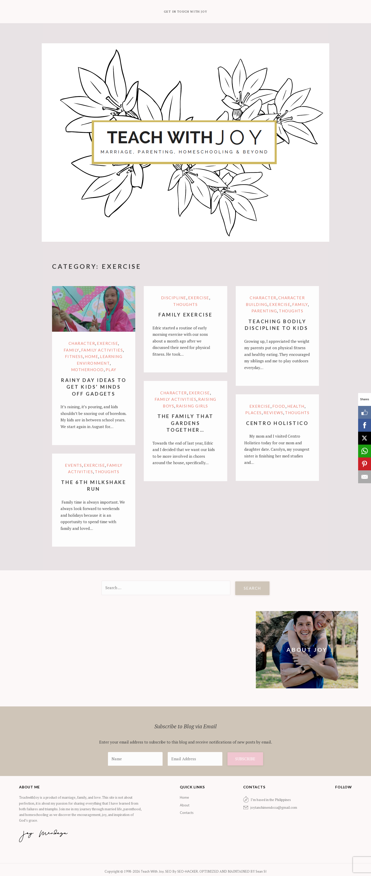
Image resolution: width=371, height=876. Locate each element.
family (71, 350)
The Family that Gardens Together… (185, 423)
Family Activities (102, 350)
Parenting (264, 310)
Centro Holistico (277, 423)
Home (91, 356)
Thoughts (185, 304)
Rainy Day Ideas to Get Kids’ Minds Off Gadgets (94, 387)
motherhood (87, 369)
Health (296, 406)
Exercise (107, 343)
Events (73, 465)
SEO (168, 871)
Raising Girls (192, 406)
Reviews (273, 412)
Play (111, 369)
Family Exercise (185, 315)
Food (278, 406)
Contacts (186, 813)
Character (82, 343)
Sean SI (260, 871)
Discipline (173, 297)
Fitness (74, 356)
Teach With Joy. (153, 871)
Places (253, 412)
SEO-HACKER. (188, 871)
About (184, 805)
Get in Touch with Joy (185, 11)
